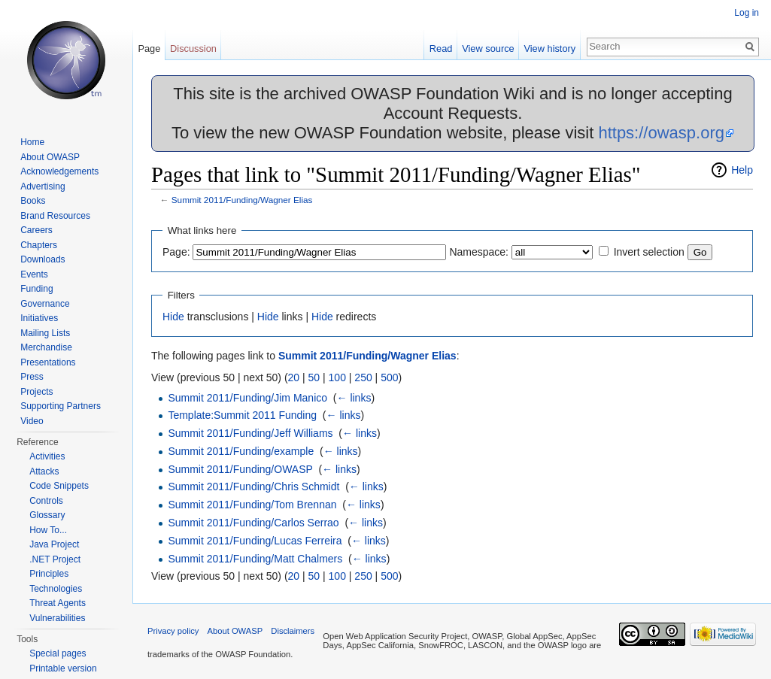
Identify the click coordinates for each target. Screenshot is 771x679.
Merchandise (46, 347)
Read (441, 48)
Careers (36, 230)
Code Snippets (59, 485)
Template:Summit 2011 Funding (242, 415)
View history (549, 48)
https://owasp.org (661, 132)
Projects (36, 391)
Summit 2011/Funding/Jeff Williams (250, 433)
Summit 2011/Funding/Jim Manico (247, 398)
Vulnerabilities (57, 618)
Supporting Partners (60, 406)
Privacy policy (173, 630)
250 (363, 377)
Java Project (54, 544)
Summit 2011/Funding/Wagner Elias (242, 200)
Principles (48, 573)
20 (294, 377)
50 (314, 377)
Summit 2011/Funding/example (241, 451)
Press (32, 376)
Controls (46, 501)
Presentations (47, 362)
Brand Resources (55, 216)
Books (32, 201)
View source (488, 48)
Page (149, 48)
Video (31, 421)
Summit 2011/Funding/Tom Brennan (252, 505)
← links (354, 398)
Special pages (57, 653)
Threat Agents (57, 603)
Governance (44, 304)
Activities (47, 456)
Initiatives (39, 318)
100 (337, 377)
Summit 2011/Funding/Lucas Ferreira (254, 541)
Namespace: (478, 252)
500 (389, 377)
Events (34, 274)
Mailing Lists (45, 333)
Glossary (47, 515)
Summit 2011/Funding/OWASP (240, 469)
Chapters (38, 245)
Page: (176, 252)
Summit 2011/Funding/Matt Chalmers (255, 559)
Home (32, 142)
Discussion (193, 48)
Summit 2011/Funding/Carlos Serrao (253, 523)
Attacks (44, 471)
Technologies (55, 589)
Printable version (62, 668)
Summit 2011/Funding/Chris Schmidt (253, 486)
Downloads (42, 259)
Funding (36, 288)
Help (742, 170)
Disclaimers (292, 630)
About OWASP (50, 157)
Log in (746, 13)
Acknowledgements (59, 171)
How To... (48, 530)
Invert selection (649, 252)
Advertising (42, 186)
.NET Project (54, 559)
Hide (173, 317)
